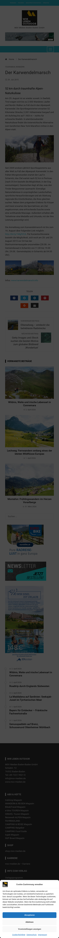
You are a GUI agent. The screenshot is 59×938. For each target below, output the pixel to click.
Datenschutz (32, 935)
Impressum (42, 935)
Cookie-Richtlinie (18, 935)
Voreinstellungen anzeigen (29, 929)
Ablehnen (29, 922)
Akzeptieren (29, 915)
